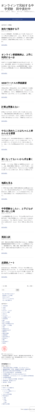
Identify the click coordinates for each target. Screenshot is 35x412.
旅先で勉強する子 (10, 29)
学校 (3, 326)
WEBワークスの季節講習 (14, 83)
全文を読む (4, 45)
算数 (3, 339)
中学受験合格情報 (7, 377)
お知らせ (4, 313)
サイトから (5, 315)
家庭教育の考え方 (6, 330)
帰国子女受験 (5, 333)
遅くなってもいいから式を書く (17, 159)
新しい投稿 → (30, 286)
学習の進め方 (5, 395)
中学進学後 (5, 318)
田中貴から (5, 338)
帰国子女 (4, 331)
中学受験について (6, 317)
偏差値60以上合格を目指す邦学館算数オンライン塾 (14, 370)
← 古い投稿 (4, 286)
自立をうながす (6, 297)
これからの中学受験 (7, 394)
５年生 (4, 307)
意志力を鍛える (6, 336)
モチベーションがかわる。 (8, 298)
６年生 (4, 309)
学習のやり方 (5, 328)
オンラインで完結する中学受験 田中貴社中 (13, 379)
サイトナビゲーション (17, 19)
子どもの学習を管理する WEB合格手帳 (12, 372)
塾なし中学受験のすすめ (8, 323)
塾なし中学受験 (6, 322)
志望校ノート (8, 262)
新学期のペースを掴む (7, 295)
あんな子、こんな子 (7, 310)
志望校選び (5, 335)
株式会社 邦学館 (7, 382)
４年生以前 (5, 305)
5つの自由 (7, 392)
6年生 (5, 399)
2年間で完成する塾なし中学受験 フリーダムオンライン (16, 367)
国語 (3, 320)
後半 (6, 402)
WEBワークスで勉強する (8, 387)
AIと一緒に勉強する (7, 300)
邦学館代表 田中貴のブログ (9, 380)
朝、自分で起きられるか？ (8, 293)
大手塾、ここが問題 (7, 325)
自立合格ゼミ (5, 341)
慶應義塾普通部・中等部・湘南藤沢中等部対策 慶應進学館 (16, 369)
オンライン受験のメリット (10, 391)
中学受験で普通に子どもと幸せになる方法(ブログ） (15, 374)
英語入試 (5, 237)
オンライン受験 (6, 312)
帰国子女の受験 (6, 404)
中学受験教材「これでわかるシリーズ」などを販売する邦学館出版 (18, 375)
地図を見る (7, 183)
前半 (6, 400)
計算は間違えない (10, 107)
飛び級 (4, 343)
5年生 (5, 397)
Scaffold (25, 409)
